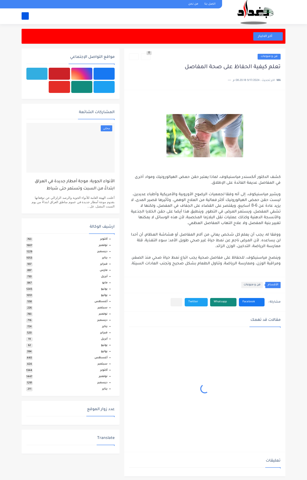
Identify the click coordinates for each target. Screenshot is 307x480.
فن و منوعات (269, 56)
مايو (104, 283)
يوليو (104, 295)
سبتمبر (102, 308)
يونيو (104, 289)
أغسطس (100, 301)
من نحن (193, 4)
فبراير (103, 264)
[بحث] (25, 16)
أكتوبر (103, 239)
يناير (104, 258)
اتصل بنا (209, 4)
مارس (103, 270)
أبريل (104, 276)
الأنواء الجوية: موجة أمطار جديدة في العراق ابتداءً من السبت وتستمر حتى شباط (75, 185)
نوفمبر (103, 245)
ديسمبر (102, 251)
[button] (252, 302)
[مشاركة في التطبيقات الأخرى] (176, 302)
